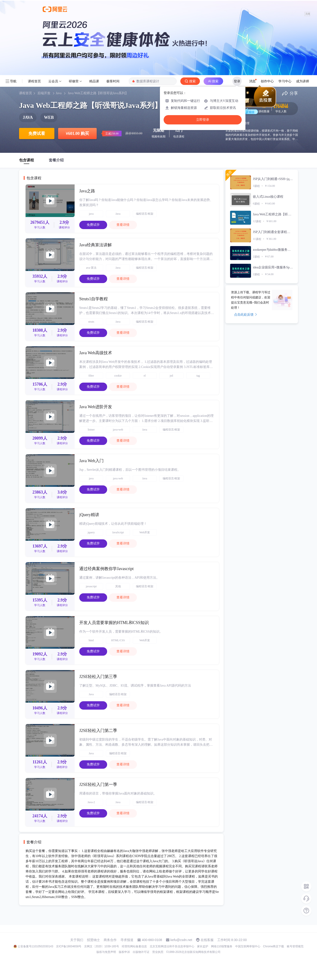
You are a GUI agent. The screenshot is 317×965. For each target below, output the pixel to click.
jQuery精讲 (89, 514)
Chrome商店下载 (273, 946)
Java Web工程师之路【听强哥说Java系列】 (98, 93)
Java (59, 93)
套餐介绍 (56, 160)
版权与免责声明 (106, 952)
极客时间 (112, 81)
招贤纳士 (93, 940)
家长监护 (202, 946)
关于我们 (76, 940)
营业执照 (157, 952)
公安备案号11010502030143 (35, 946)
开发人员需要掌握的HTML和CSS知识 (114, 622)
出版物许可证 (141, 952)
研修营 (74, 81)
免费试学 (93, 225)
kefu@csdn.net (181, 940)
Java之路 (87, 191)
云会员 (53, 81)
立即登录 (202, 119)
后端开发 (43, 93)
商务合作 (110, 940)
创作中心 (267, 81)
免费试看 (36, 133)
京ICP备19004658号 (68, 946)
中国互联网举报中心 (247, 946)
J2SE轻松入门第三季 (98, 676)
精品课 (94, 81)
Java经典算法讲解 (95, 245)
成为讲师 (302, 81)
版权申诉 (124, 952)
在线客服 (207, 940)
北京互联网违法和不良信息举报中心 (172, 946)
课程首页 (34, 81)
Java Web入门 (91, 460)
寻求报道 (126, 940)
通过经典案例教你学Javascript (106, 568)
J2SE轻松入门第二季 (98, 730)
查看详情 (122, 225)
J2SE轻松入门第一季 (98, 784)
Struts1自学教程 (93, 299)
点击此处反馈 (245, 314)
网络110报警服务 (221, 946)
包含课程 (26, 160)
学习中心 (284, 81)
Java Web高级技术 (95, 353)
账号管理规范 (295, 946)
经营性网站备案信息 (134, 946)
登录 (237, 81)
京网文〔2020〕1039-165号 (101, 946)
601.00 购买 (77, 133)
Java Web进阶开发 (95, 406)
